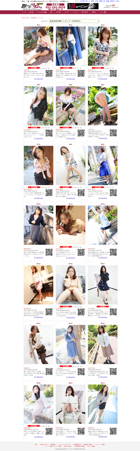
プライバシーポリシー (64, 444)
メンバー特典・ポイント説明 (53, 446)
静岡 (100, 1)
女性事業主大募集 (79, 446)
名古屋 (82, 1)
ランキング (75, 12)
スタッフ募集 (103, 12)
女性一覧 (31, 12)
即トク (88, 1)
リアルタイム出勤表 (42, 12)
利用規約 (52, 444)
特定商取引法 (77, 444)
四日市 (112, 1)
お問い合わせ (44, 444)
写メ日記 (58, 12)
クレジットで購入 (100, 444)
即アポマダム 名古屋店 (29, 18)
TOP (36, 444)
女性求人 (94, 12)
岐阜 (92, 1)
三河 (117, 1)
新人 (51, 12)
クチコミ (67, 12)
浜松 (96, 1)
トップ (23, 12)
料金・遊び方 (85, 12)
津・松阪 (106, 1)
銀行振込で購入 (88, 444)
